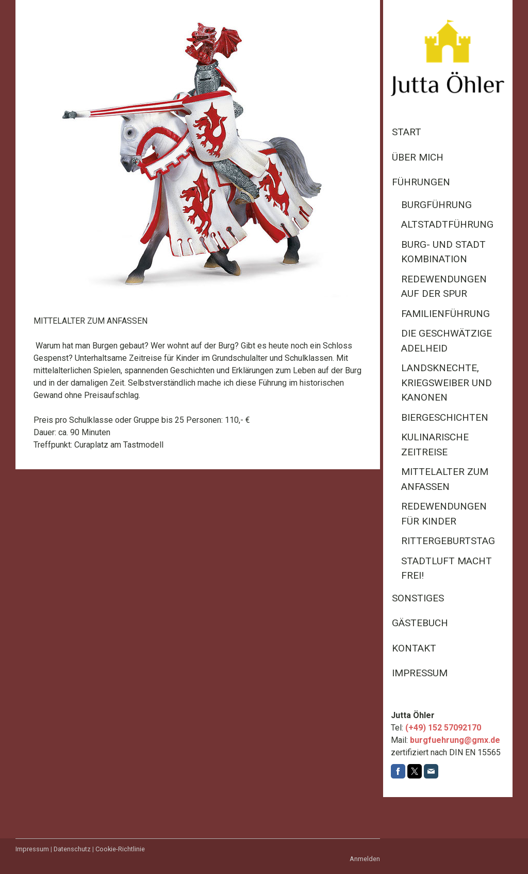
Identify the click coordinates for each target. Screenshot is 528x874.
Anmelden (365, 859)
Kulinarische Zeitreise (435, 444)
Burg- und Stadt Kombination (443, 252)
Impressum (420, 673)
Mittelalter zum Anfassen (444, 479)
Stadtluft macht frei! (446, 568)
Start (406, 132)
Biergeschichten (444, 417)
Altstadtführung (447, 224)
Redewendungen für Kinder (444, 513)
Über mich (417, 157)
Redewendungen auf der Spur (444, 286)
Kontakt (414, 648)
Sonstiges (418, 598)
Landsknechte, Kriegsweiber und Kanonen (446, 382)
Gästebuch (420, 623)
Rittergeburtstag (448, 541)
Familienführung (445, 314)
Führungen (421, 182)
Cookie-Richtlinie (120, 849)
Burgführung (436, 205)
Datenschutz (72, 849)
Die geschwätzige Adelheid (446, 340)
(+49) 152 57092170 (443, 728)
